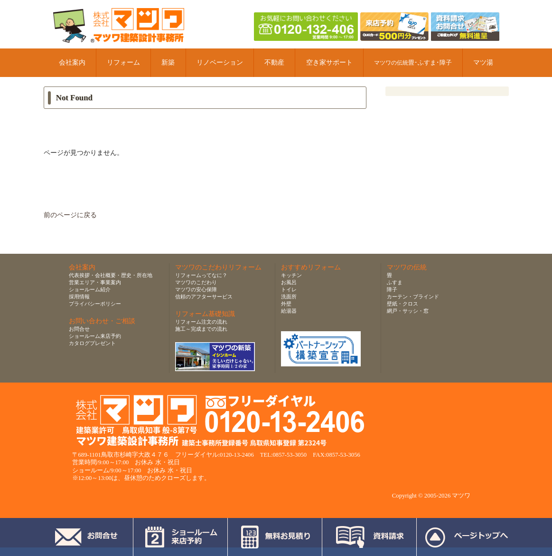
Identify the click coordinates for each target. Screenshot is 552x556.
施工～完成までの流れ (201, 329)
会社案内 (72, 62)
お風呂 (289, 282)
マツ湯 (483, 62)
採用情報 (79, 296)
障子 (392, 289)
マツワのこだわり (196, 282)
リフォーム (123, 62)
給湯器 (289, 311)
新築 (168, 62)
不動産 (274, 62)
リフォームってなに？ (201, 275)
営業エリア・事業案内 (95, 282)
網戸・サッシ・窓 (408, 311)
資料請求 (369, 537)
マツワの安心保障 (196, 289)
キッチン (291, 275)
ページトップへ (466, 537)
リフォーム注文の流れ (201, 322)
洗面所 (289, 296)
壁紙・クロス (402, 304)
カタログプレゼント (92, 343)
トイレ (289, 289)
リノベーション (219, 62)
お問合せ (79, 329)
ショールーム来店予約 (95, 336)
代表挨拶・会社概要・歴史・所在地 (110, 275)
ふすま (394, 282)
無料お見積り (275, 537)
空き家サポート (329, 62)
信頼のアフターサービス (204, 296)
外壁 (286, 304)
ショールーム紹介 (90, 289)
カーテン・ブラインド (413, 296)
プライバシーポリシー (95, 304)
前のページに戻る (70, 215)
